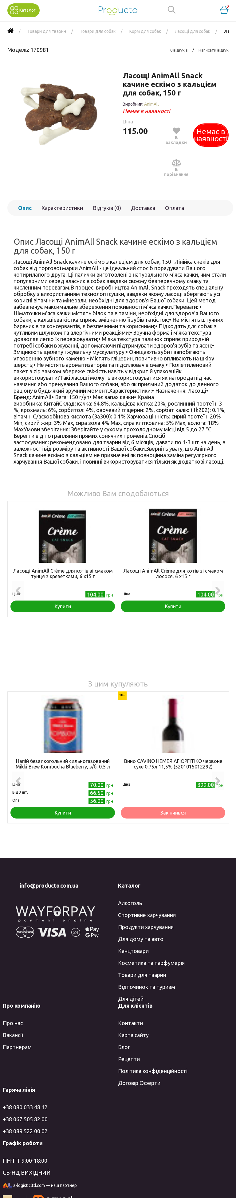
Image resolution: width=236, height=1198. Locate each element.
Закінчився (173, 812)
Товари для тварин (142, 975)
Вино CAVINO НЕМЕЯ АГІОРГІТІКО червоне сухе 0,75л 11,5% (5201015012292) (173, 763)
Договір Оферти (139, 1083)
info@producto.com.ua (49, 885)
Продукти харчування (146, 927)
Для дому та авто (140, 939)
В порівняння (176, 167)
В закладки (176, 135)
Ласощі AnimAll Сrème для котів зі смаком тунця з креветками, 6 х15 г (63, 573)
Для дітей (131, 999)
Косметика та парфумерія (151, 963)
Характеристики (62, 208)
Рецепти (129, 1059)
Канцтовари (133, 951)
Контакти (130, 1023)
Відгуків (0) (107, 208)
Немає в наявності (211, 135)
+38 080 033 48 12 (25, 1107)
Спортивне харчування (147, 915)
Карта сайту (133, 1035)
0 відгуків (179, 50)
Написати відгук (214, 50)
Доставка (143, 208)
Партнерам (17, 1047)
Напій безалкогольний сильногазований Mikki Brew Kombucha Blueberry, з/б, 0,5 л (63, 763)
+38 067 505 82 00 (25, 1119)
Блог (124, 1047)
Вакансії (13, 1035)
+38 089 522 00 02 (25, 1131)
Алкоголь (130, 903)
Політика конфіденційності (152, 1071)
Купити (63, 606)
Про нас (13, 1023)
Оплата (174, 208)
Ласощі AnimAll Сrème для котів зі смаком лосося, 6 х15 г (173, 573)
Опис (25, 208)
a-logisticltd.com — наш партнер (40, 1186)
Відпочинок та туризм (146, 987)
